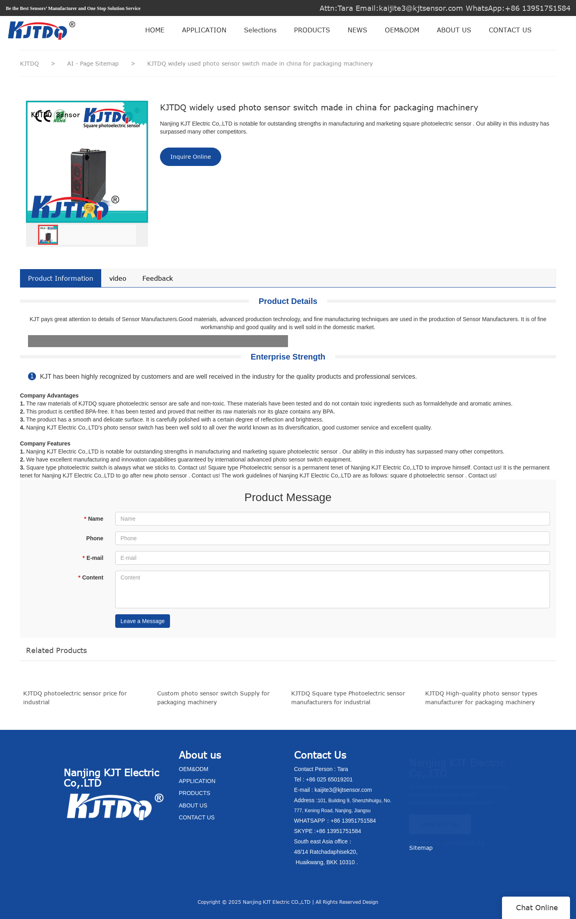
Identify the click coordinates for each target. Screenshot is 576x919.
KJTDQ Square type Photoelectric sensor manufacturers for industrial (348, 702)
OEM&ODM (402, 30)
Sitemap (421, 847)
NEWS (357, 30)
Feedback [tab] (157, 278)
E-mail (92, 558)
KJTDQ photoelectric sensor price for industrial (75, 702)
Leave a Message (142, 621)
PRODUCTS (312, 30)
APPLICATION (204, 30)
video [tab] (117, 278)
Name (94, 518)
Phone (95, 538)
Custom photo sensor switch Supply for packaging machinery (213, 702)
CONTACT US (510, 30)
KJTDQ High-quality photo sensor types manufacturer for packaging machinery (481, 702)
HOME (154, 30)
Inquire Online (190, 156)
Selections (260, 30)
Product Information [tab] (60, 278)
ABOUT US (454, 30)
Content (90, 577)
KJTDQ (29, 63)
